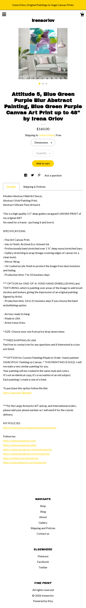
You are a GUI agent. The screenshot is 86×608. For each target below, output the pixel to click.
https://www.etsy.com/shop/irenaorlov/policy (29, 427)
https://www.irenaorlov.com (19, 440)
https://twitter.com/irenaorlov (21, 458)
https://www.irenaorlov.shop (19, 445)
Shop (43, 505)
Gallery (43, 522)
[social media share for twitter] (32, 175)
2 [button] (43, 83)
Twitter (43, 567)
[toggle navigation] (4, 14)
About (43, 517)
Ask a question (53, 175)
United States (47, 135)
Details (11, 186)
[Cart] (82, 15)
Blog (43, 511)
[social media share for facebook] (26, 175)
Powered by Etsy (43, 601)
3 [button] (46, 83)
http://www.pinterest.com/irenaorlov (25, 462)
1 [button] (39, 83)
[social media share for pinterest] (39, 175)
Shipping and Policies (43, 528)
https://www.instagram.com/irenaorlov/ (26, 453)
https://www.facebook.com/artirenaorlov (27, 449)
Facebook (43, 561)
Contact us (43, 533)
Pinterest (43, 556)
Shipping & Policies (34, 186)
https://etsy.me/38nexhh (17, 392)
